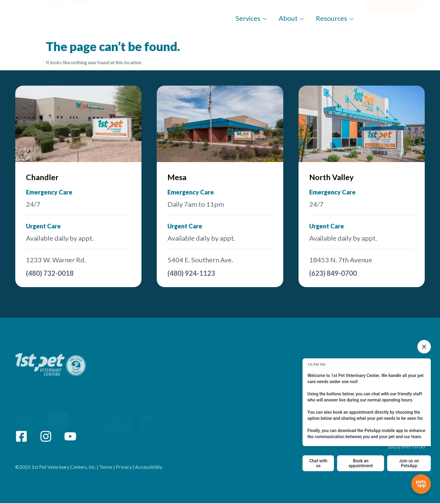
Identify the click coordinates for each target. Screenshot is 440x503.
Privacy (124, 472)
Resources (334, 18)
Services (251, 18)
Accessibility (148, 472)
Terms (105, 472)
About (291, 18)
